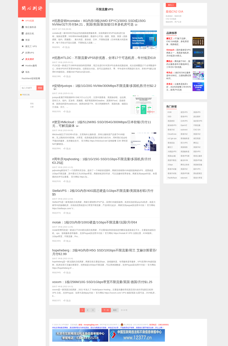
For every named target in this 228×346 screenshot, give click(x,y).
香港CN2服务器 (172, 169)
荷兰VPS (184, 143)
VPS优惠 (28, 20)
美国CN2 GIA (184, 169)
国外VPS (196, 169)
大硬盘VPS (172, 152)
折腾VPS (28, 52)
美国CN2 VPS (196, 147)
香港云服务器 (197, 156)
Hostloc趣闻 (29, 65)
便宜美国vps (196, 138)
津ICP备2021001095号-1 (109, 325)
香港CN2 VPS (171, 130)
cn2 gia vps (172, 138)
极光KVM (184, 160)
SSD (169, 117)
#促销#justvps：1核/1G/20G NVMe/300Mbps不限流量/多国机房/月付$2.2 (104, 86)
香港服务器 (185, 138)
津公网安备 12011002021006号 (134, 324)
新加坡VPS (172, 125)
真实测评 (196, 117)
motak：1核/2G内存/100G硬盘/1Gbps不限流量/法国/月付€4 (94, 222)
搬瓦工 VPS (29, 46)
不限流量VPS (196, 125)
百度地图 (73, 325)
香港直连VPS (171, 143)
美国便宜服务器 (197, 165)
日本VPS (184, 121)
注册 (32, 107)
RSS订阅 (25, 95)
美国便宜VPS (171, 121)
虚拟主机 (28, 33)
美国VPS (196, 112)
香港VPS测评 (185, 156)
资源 (26, 40)
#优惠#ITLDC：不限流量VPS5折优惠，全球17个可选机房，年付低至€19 (104, 58)
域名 (26, 72)
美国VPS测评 (185, 173)
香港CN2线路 (172, 173)
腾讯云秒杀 (185, 165)
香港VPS (184, 117)
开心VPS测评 (32, 8)
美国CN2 (196, 134)
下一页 (106, 310)
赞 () (66, 47)
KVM (169, 112)
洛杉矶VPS (197, 121)
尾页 (115, 310)
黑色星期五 (197, 173)
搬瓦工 (170, 147)
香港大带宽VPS (197, 178)
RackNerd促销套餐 (31, 78)
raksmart (184, 178)
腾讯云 (196, 143)
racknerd (184, 130)
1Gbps (170, 165)
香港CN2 (184, 134)
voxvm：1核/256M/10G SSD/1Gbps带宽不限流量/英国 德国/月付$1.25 (102, 282)
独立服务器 (29, 27)
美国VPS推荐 (197, 160)
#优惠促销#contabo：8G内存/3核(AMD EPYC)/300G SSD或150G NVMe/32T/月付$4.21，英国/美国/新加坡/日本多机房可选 (99, 22)
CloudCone (172, 134)
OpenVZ (184, 125)
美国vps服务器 (172, 156)
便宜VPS (184, 112)
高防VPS (196, 152)
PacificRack (172, 178)
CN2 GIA (196, 130)
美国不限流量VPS (172, 160)
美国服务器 (185, 152)
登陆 (32, 104)
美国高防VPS (184, 147)
